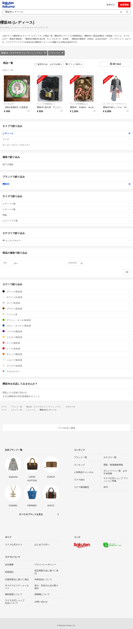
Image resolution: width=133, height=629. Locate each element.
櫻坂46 (66, 184)
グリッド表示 (74, 64)
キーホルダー (9, 104)
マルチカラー (66, 371)
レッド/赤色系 (66, 348)
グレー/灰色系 (66, 303)
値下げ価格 (66, 164)
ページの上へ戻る (66, 428)
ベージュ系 (66, 314)
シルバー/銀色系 (66, 360)
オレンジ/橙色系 (66, 354)
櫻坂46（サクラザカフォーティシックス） (23, 53)
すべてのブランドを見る (31, 514)
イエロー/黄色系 (66, 337)
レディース (56, 53)
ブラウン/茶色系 (66, 308)
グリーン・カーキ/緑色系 (66, 320)
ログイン (110, 4)
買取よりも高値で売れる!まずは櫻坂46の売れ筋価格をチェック (66, 394)
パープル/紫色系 (66, 331)
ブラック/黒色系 (66, 291)
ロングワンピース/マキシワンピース (116, 104)
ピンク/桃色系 (66, 343)
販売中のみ (41, 64)
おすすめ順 (56, 64)
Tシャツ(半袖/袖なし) (46, 104)
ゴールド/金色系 (66, 365)
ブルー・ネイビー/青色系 (66, 325)
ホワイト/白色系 (66, 297)
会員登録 (124, 4)
